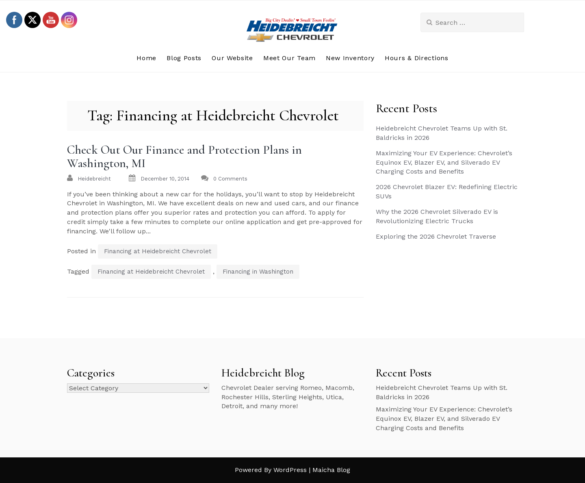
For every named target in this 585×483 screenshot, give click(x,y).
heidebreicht (94, 179)
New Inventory (350, 58)
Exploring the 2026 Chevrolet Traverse (436, 236)
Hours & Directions (416, 58)
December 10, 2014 (165, 179)
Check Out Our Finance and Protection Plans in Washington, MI (184, 156)
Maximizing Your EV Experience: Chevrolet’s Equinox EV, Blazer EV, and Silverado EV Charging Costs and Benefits (444, 162)
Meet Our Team (289, 58)
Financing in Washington (258, 271)
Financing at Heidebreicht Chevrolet (157, 251)
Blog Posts (184, 58)
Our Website (232, 58)
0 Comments (230, 179)
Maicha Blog (331, 470)
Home (146, 58)
